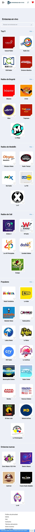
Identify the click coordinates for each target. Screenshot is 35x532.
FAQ (6, 519)
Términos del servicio (11, 524)
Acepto (32, 531)
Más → (32, 31)
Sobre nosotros (9, 526)
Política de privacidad (11, 514)
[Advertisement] (17, 12)
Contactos (8, 522)
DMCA (7, 517)
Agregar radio (9, 529)
